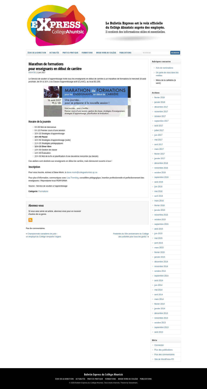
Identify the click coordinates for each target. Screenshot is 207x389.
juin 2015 (158, 233)
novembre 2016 (161, 168)
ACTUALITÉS (54, 52)
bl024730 (32, 72)
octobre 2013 (160, 323)
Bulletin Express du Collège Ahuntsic (103, 374)
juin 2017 (158, 135)
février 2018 (159, 97)
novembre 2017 (161, 111)
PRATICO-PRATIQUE (70, 52)
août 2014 (158, 280)
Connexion (159, 345)
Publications (125, 52)
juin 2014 (158, 285)
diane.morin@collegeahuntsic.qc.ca (81, 172)
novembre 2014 (161, 266)
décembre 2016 (161, 163)
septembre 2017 (161, 121)
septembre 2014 (161, 276)
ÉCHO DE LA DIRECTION (37, 52)
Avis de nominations (164, 68)
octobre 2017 (160, 116)
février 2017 (159, 154)
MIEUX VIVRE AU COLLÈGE (106, 52)
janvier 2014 (159, 308)
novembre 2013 (161, 318)
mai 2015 (158, 238)
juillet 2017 (159, 130)
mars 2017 (159, 149)
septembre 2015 (161, 224)
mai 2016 (158, 191)
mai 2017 (158, 140)
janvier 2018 (159, 102)
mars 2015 (159, 248)
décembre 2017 (161, 107)
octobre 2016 (160, 172)
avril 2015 (158, 243)
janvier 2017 (159, 158)
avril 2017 (158, 144)
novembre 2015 (161, 215)
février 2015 (159, 252)
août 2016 (158, 182)
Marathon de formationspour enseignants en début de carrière (55, 66)
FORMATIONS (87, 52)
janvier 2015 (159, 257)
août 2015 (158, 229)
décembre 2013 (161, 313)
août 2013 (158, 332)
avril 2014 (158, 294)
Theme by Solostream (128, 383)
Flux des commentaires (164, 354)
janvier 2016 (159, 210)
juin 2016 (158, 187)
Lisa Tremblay (73, 178)
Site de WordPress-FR (164, 359)
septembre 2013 (161, 327)
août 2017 (158, 126)
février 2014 (159, 304)
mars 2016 (159, 201)
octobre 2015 (160, 219)
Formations (43, 191)
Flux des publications (163, 350)
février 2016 (159, 205)
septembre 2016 (161, 177)
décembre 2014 (161, 262)
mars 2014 (159, 299)
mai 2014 (158, 290)
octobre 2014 (160, 271)
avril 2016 (158, 196)
